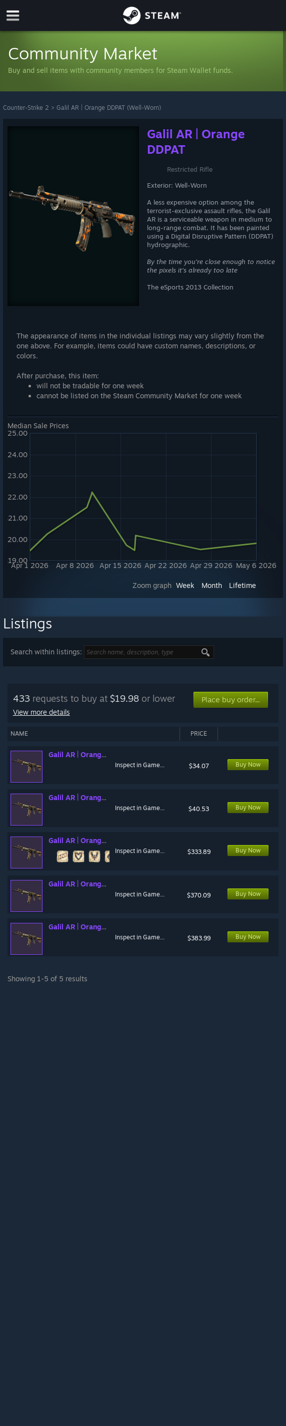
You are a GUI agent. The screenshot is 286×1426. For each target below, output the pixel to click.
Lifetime (242, 585)
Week (185, 585)
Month (212, 585)
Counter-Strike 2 (26, 107)
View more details (41, 712)
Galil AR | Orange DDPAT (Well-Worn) (108, 107)
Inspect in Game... (139, 765)
